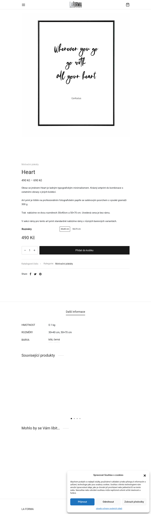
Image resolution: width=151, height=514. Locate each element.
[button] (144, 475)
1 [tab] (71, 418)
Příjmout (82, 501)
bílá (51, 339)
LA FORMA (28, 509)
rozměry (27, 229)
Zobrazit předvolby (134, 501)
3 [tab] (77, 418)
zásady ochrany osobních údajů (109, 508)
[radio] (65, 229)
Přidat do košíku (84, 250)
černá (57, 339)
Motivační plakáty (30, 164)
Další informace (75, 311)
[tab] (75, 312)
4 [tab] (79, 418)
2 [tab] (74, 418)
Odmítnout (108, 501)
